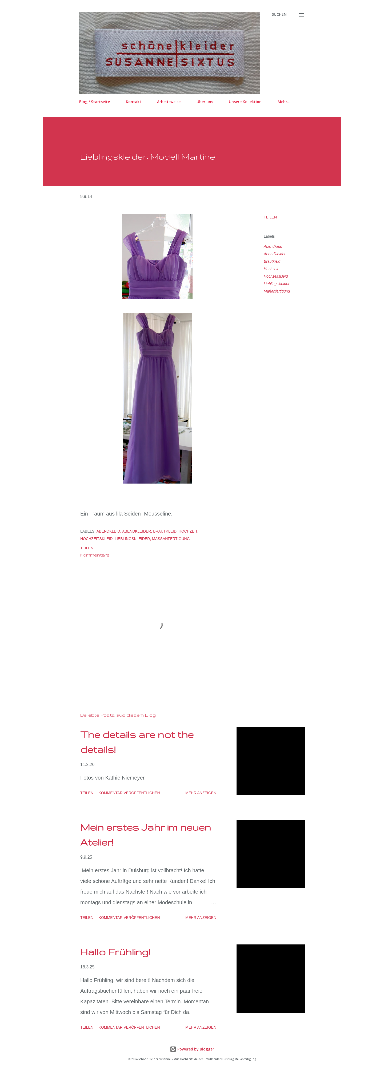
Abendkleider (275, 254)
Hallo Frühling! (115, 951)
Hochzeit (271, 269)
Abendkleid (273, 246)
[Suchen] (279, 14)
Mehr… (284, 101)
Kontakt (133, 101)
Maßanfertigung (277, 291)
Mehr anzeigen (200, 793)
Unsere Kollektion (245, 101)
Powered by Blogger (192, 1049)
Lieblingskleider (277, 284)
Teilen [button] (270, 217)
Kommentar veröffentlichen (129, 793)
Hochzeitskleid (276, 276)
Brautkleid (272, 261)
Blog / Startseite (94, 101)
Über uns (205, 101)
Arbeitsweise (169, 101)
